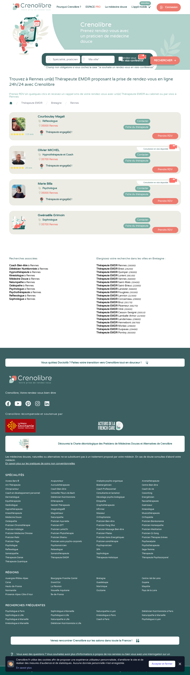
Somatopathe (11, 553)
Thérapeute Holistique (107, 557)
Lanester (116, 289)
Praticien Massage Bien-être (110, 529)
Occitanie (100, 590)
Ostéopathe (11, 521)
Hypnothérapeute (13, 509)
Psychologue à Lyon (151, 619)
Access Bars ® (12, 481)
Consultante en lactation (108, 493)
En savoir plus (24, 667)
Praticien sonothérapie (107, 541)
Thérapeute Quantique (16, 561)
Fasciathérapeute (150, 501)
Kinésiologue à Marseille (17, 623)
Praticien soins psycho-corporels (66, 541)
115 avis (29, 134)
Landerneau (118, 319)
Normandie (10, 590)
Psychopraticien (104, 545)
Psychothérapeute (150, 545)
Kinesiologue (148, 509)
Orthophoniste (103, 517)
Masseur (100, 513)
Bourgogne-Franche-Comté (64, 578)
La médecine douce (116, 7)
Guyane (145, 582)
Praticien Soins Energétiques (110, 537)
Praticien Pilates (104, 533)
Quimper (116, 272)
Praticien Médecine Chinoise (19, 533)
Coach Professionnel (106, 489)
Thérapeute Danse (14, 557)
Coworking (147, 493)
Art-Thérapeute (12, 485)
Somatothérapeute (60, 553)
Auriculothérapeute (60, 485)
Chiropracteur (12, 489)
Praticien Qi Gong (150, 533)
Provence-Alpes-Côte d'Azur (19, 594)
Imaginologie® (58, 509)
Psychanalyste (148, 541)
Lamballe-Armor (120, 315)
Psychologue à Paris (14, 611)
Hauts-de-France (13, 586)
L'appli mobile (141, 6)
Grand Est (56, 582)
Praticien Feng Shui (105, 525)
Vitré (114, 309)
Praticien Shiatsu (59, 537)
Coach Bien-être (58, 489)
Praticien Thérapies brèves (155, 537)
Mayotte (146, 586)
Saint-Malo (117, 282)
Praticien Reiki (12, 537)
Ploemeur (117, 305)
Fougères (117, 292)
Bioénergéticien (104, 485)
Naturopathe (57, 517)
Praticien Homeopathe (153, 525)
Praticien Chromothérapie (17, 525)
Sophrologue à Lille (14, 615)
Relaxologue (57, 549)
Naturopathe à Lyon (106, 611)
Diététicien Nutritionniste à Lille (66, 623)
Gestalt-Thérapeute (60, 505)
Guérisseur (147, 505)
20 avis (28, 168)
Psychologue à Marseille (17, 619)
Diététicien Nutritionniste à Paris (157, 611)
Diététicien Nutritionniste (63, 497)
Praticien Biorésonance (153, 521)
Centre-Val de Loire (151, 578)
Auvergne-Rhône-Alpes (16, 578)
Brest (114, 268)
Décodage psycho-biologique (110, 497)
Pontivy (115, 332)
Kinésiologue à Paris (106, 615)
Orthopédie (147, 517)
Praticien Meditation (152, 529)
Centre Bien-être (150, 485)
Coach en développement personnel (22, 493)
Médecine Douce (13, 517)
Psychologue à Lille (60, 615)
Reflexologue (11, 549)
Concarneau (118, 299)
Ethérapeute (57, 501)
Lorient (115, 275)
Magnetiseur (57, 513)
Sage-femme (148, 549)
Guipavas (116, 329)
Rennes (74, 103)
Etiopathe (101, 501)
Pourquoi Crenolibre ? (69, 7)
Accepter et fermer (162, 663)
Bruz (114, 302)
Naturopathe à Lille (60, 619)
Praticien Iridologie (14, 529)
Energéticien (148, 497)
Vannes (115, 278)
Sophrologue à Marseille (62, 611)
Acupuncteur (57, 481)
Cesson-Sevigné (120, 312)
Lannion (116, 295)
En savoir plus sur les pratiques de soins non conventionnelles (40, 463)
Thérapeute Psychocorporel (155, 557)
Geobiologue (11, 505)
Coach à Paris (102, 619)
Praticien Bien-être (105, 521)
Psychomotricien (59, 545)
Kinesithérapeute (13, 513)
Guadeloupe (102, 582)
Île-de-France (57, 594)
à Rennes (24, 265)
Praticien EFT (57, 525)
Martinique (101, 586)
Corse (8, 582)
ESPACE (93, 7)
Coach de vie (148, 489)
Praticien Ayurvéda (60, 521)
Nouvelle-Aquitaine (60, 590)
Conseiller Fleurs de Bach (63, 493)
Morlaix (115, 325)
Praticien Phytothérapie (62, 533)
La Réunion (56, 586)
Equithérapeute (13, 501)
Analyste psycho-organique (109, 481)
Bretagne (56, 103)
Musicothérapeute (151, 513)
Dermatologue (12, 497)
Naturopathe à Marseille (154, 615)
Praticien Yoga (12, 541)
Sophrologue (102, 553)
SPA (98, 549)
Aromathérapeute (150, 481)
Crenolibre (12, 392)
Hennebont (118, 322)
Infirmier (100, 509)
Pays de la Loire (149, 590)
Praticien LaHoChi (59, 529)
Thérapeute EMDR (31, 103)
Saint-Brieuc (118, 285)
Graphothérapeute (105, 505)
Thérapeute (147, 553)
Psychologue (11, 545)
